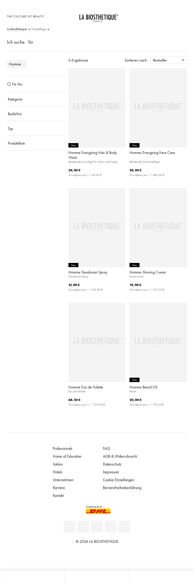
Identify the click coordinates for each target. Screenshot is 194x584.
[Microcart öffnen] (182, 16)
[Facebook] (83, 527)
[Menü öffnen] (97, 577)
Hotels (57, 471)
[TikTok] (124, 527)
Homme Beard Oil (143, 387)
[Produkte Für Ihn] (9, 84)
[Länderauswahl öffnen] (158, 16)
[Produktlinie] (36, 143)
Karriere (59, 487)
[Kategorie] (36, 99)
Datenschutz (112, 463)
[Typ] (36, 128)
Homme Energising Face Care (152, 152)
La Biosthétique (17, 29)
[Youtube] (97, 527)
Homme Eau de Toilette (85, 387)
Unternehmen (63, 479)
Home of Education (67, 456)
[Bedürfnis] (36, 113)
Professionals (62, 448)
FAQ (106, 448)
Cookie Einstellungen (118, 479)
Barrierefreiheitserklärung (122, 487)
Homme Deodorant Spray (87, 272)
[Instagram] (111, 527)
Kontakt (58, 495)
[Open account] (170, 16)
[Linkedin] (69, 527)
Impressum (111, 471)
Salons (58, 463)
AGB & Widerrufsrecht (120, 456)
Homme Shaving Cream (147, 272)
